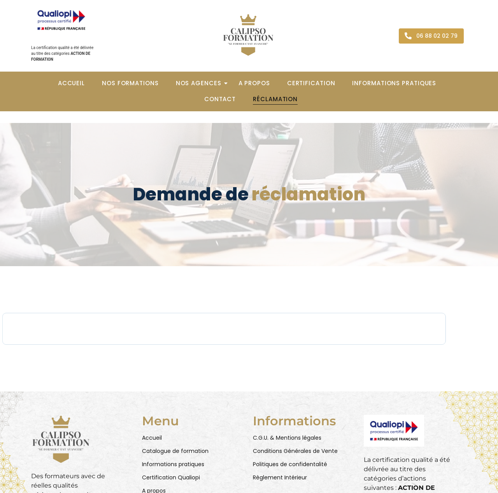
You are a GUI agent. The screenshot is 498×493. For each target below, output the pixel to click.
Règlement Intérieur (280, 477)
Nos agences (201, 83)
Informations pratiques (394, 83)
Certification (311, 83)
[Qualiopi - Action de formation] (61, 20)
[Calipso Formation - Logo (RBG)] (61, 439)
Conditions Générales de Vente (295, 451)
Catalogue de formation (175, 451)
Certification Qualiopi (171, 477)
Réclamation (275, 99)
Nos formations (130, 83)
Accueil (71, 83)
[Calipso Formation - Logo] (248, 35)
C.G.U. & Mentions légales (287, 438)
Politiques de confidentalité (290, 464)
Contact (220, 99)
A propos (254, 83)
